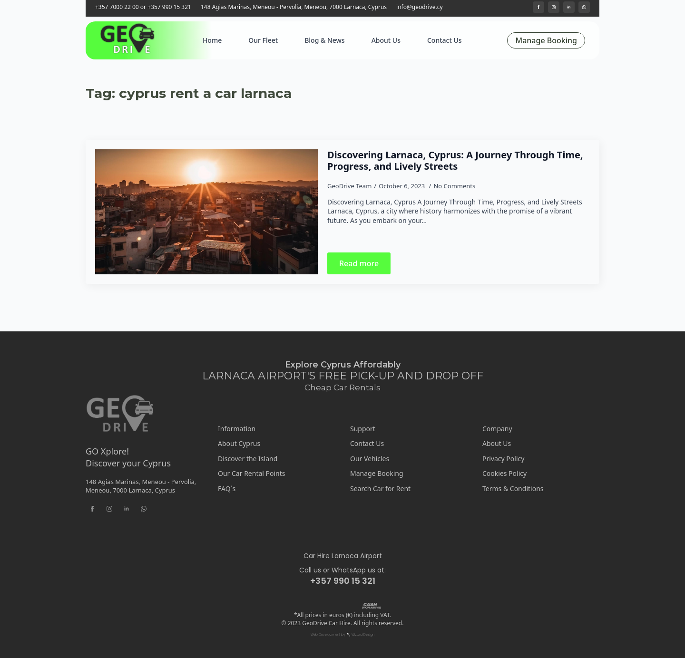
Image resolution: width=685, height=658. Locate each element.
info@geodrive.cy (419, 7)
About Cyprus (239, 443)
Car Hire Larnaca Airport (342, 556)
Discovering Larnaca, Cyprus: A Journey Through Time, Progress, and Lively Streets (455, 160)
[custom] (584, 7)
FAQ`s (226, 488)
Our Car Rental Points (251, 473)
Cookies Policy (504, 473)
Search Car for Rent (380, 488)
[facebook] (538, 7)
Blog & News (324, 40)
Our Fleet (263, 40)
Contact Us (444, 40)
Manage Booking (376, 473)
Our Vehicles (369, 458)
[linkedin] (569, 7)
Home (212, 40)
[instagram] (553, 7)
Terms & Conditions (513, 488)
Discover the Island (247, 458)
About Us (386, 40)
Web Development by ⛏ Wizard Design (342, 634)
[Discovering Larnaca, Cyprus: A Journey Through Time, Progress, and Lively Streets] (206, 211)
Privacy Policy (503, 458)
